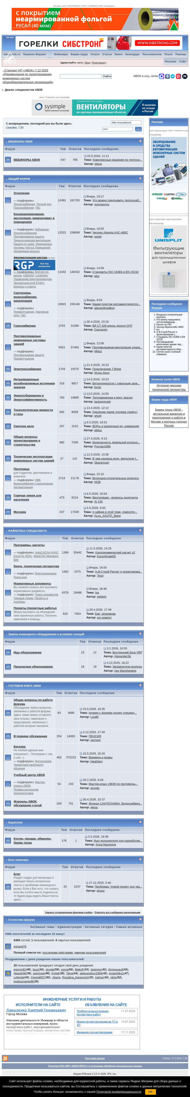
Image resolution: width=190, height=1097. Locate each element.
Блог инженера (18, 859)
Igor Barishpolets (125, 670)
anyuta (94, 788)
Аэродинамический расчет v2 (115, 552)
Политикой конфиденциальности (118, 1091)
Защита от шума (24, 244)
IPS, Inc (111, 1073)
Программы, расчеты (29, 545)
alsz (96, 276)
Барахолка (15, 822)
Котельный (115, 969)
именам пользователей (90, 952)
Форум (77, 1073)
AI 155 (98, 501)
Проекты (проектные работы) (35, 608)
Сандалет (101, 329)
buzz (36, 969)
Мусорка (20, 512)
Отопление (22, 193)
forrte (97, 387)
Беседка (19, 746)
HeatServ (96, 761)
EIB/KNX (28, 275)
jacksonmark (102, 401)
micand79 (20, 946)
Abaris (56, 977)
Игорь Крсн (101, 372)
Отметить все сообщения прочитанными (117, 912)
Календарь (132, 54)
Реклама (170, 61)
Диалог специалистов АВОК (24, 89)
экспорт (95, 740)
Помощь (180, 54)
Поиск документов (46, 594)
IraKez (99, 977)
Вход (87, 62)
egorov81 (20, 969)
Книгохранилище (45, 573)
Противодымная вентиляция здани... (117, 347)
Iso (97, 592)
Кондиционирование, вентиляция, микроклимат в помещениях (34, 218)
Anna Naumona (106, 844)
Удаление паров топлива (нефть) (114, 412)
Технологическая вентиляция (32, 240)
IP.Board (86, 1073)
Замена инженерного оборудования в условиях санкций (46, 634)
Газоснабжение (25, 325)
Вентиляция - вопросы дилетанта (115, 497)
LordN (94, 716)
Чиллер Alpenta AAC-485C (110, 232)
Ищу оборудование (27, 652)
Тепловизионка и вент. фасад (112, 397)
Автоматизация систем (30, 257)
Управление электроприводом (32, 279)
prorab (50, 969)
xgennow (39, 973)
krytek (56, 973)
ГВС (38, 207)
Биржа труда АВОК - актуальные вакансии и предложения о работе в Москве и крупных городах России (169, 417)
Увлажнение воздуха (26, 251)
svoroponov (101, 204)
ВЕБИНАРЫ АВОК (20, 141)
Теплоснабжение (24, 204)
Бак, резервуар (105, 613)
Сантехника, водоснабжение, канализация (25, 296)
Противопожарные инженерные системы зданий (30, 340)
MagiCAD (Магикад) (46, 556)
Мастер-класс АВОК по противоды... (113, 784)
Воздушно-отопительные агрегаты (115, 478)
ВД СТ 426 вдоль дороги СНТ (112, 325)
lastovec (96, 969)
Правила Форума (34, 54)
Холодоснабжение (25, 233)
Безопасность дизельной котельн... (116, 442)
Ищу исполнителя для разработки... (118, 840)
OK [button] (151, 1091)
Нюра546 (20, 973)
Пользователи (152, 54)
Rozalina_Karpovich (75, 977)
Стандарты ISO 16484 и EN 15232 (115, 272)
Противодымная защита (29, 236)
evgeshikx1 (116, 973)
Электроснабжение (27, 369)
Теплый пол (44, 204)
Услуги (95, 54)
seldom (101, 596)
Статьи (107, 54)
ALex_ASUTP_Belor (107, 515)
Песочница (21, 469)
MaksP (79, 969)
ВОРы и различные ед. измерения (115, 426)
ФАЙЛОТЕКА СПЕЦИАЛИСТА (27, 531)
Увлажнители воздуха (127, 666)
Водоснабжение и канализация (33, 483)
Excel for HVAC (23, 556)
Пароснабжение (24, 207)
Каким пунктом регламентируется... (116, 304)
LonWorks (42, 275)
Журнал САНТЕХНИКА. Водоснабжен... (115, 803)
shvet (97, 415)
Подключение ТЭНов (106, 369)
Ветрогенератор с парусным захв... (116, 383)
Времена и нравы (100, 757)
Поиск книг (20, 577)
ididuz (98, 351)
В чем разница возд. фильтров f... (115, 458)
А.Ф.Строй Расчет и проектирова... (118, 571)
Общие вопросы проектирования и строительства (27, 440)
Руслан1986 (102, 446)
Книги (118, 54)
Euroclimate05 (106, 556)
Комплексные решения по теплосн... (117, 159)
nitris (113, 977)
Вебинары (61, 54)
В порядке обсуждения (30, 736)
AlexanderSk (122, 656)
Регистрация (98, 62)
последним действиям (57, 952)
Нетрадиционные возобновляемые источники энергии (34, 383)
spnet (97, 236)
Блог (17, 874)
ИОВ (97, 482)
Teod (100, 575)
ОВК (38, 480)
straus (101, 890)
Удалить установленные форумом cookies (69, 912)
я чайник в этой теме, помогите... (114, 512)
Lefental (19, 977)
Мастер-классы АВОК (29, 784)
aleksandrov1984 (91, 973)
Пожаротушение (24, 311)
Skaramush (101, 462)
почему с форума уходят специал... (113, 712)
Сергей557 (38, 977)
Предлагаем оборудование (33, 666)
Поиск (169, 54)
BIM (16, 560)
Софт (182, 61)
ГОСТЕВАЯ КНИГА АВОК (24, 685)
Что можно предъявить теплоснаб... (116, 200)
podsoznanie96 (23, 981)
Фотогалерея (43, 761)
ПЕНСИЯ (95, 736)
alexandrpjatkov (104, 308)
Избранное (42, 229)
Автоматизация (23, 487)
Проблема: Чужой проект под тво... (118, 886)
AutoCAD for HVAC (46, 552)
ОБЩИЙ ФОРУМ (19, 179)
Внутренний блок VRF (127, 652)
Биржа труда (79, 54)
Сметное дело (24, 426)
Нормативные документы (32, 583)
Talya (69, 973)
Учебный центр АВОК (29, 775)
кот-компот (104, 617)
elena (98, 163)
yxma (64, 969)
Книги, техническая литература (36, 566)
